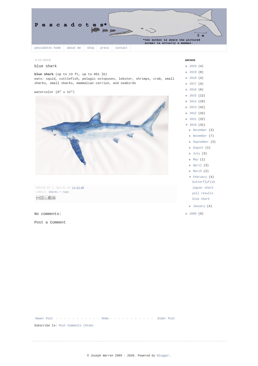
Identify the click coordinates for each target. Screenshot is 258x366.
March (198, 171)
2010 (194, 125)
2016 (194, 89)
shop (90, 48)
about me (74, 48)
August (199, 147)
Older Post (166, 318)
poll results (202, 193)
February (201, 177)
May (196, 159)
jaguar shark (202, 187)
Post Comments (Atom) (76, 325)
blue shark (201, 199)
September (201, 142)
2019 (194, 72)
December (201, 130)
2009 (194, 213)
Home (105, 318)
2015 (194, 95)
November (201, 136)
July (197, 153)
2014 (194, 101)
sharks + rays (59, 192)
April (198, 165)
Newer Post (44, 318)
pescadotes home (48, 48)
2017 (194, 83)
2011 (194, 119)
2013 (194, 107)
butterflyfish (203, 182)
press (104, 48)
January (200, 206)
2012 (194, 113)
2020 (194, 66)
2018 (194, 78)
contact (121, 48)
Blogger (163, 355)
